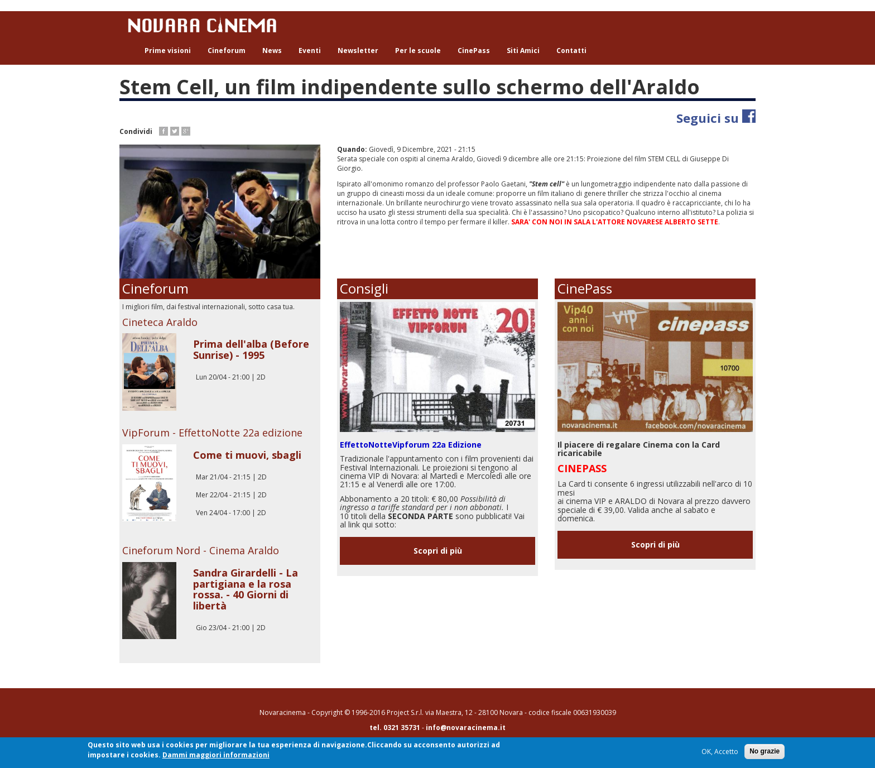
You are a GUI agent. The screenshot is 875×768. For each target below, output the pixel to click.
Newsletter (358, 50)
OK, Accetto (719, 751)
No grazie (764, 751)
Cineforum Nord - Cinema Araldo (200, 550)
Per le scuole (418, 50)
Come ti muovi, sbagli (247, 455)
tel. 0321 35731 (394, 727)
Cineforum (227, 50)
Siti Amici (523, 50)
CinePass (474, 50)
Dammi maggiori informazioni (216, 755)
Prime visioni (168, 50)
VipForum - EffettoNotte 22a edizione (212, 432)
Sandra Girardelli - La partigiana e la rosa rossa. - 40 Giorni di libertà (245, 589)
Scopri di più (438, 550)
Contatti (571, 50)
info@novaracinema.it (466, 727)
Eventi (310, 50)
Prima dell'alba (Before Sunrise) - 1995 (251, 349)
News (272, 50)
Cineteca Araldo (160, 322)
